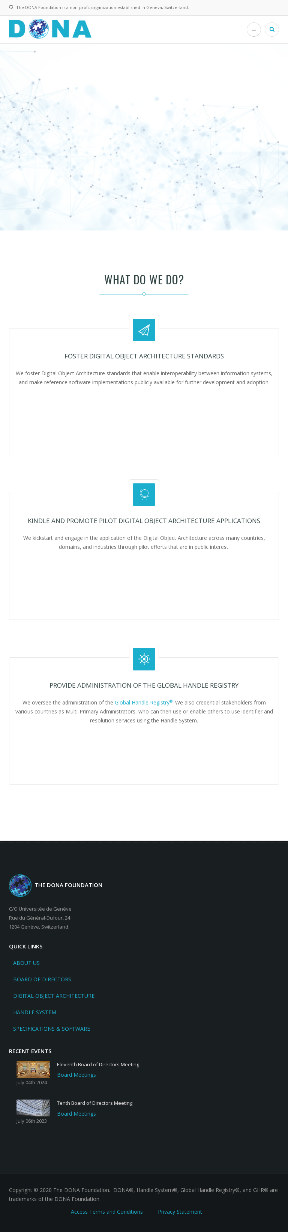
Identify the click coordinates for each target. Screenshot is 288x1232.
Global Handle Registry (143, 702)
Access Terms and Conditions (107, 1211)
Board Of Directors (42, 979)
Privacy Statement (180, 1211)
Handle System (34, 1012)
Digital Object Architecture (53, 995)
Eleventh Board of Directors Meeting (98, 1064)
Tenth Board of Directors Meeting (94, 1103)
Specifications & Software (51, 1028)
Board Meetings (76, 1074)
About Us (26, 962)
